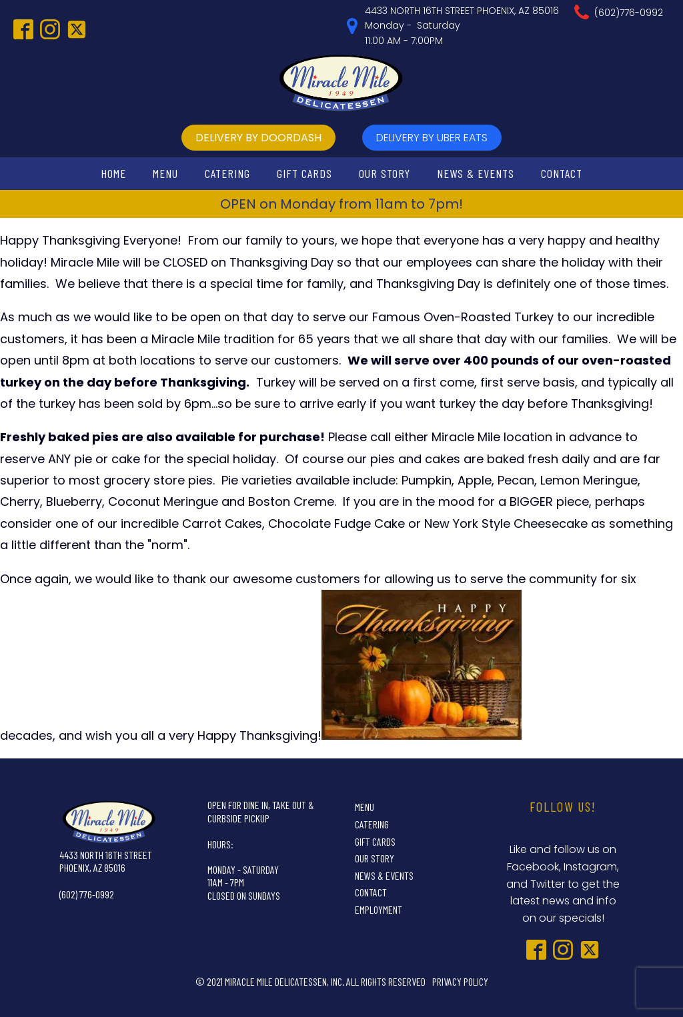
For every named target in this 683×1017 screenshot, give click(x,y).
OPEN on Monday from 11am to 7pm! (341, 204)
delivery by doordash (258, 137)
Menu (165, 173)
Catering (227, 173)
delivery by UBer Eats (432, 137)
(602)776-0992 (628, 12)
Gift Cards (304, 173)
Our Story (384, 173)
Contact (561, 173)
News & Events (475, 173)
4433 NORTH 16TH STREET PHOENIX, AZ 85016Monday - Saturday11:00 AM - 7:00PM (462, 25)
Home (113, 173)
